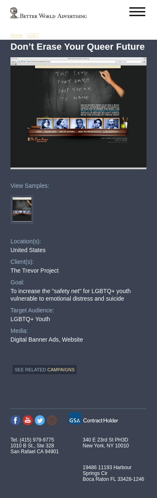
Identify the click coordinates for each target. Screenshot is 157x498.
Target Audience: (32, 310)
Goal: (17, 282)
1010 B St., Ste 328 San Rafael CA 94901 (34, 449)
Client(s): (22, 261)
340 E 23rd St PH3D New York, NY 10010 (106, 443)
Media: (19, 330)
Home (16, 35)
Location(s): (25, 241)
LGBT (33, 35)
